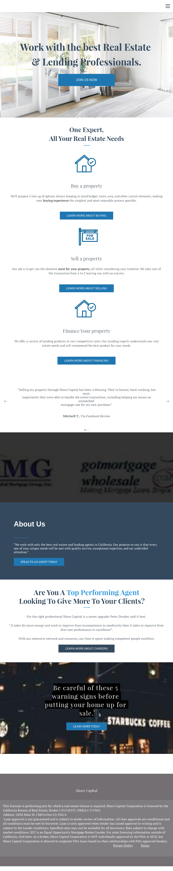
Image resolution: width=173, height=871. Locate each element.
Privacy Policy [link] (123, 845)
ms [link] (147, 845)
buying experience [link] (56, 200)
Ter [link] (143, 845)
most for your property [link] (74, 269)
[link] (86, 80)
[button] (5, 401)
